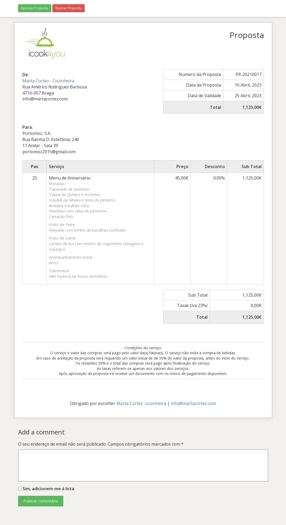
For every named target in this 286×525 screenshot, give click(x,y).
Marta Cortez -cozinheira (141, 403)
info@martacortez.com (193, 403)
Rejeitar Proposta (68, 8)
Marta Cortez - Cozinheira (48, 81)
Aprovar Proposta (34, 8)
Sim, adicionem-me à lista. (46, 489)
